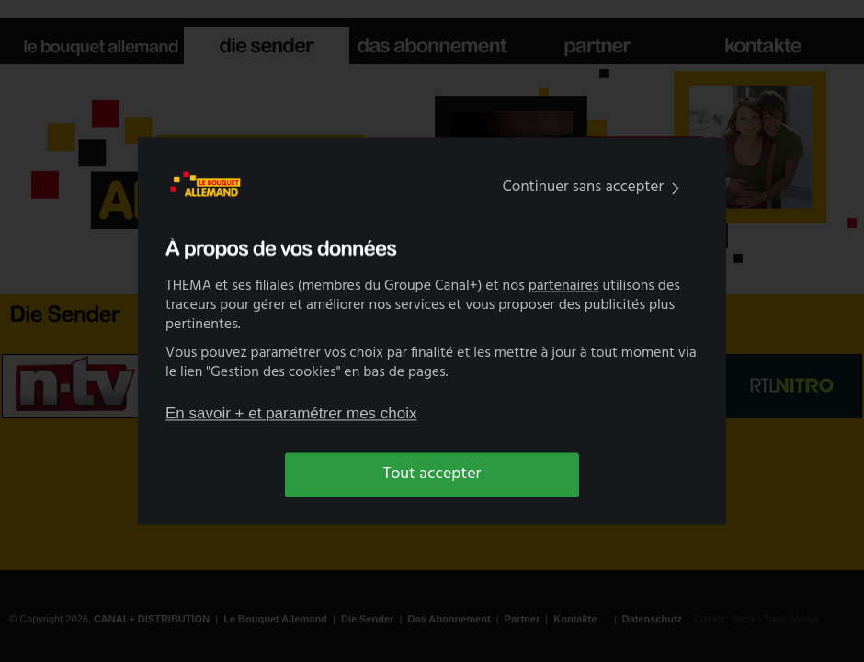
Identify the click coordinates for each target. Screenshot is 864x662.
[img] (676, 188)
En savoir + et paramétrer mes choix (291, 413)
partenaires (564, 287)
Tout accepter (432, 474)
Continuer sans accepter (595, 187)
